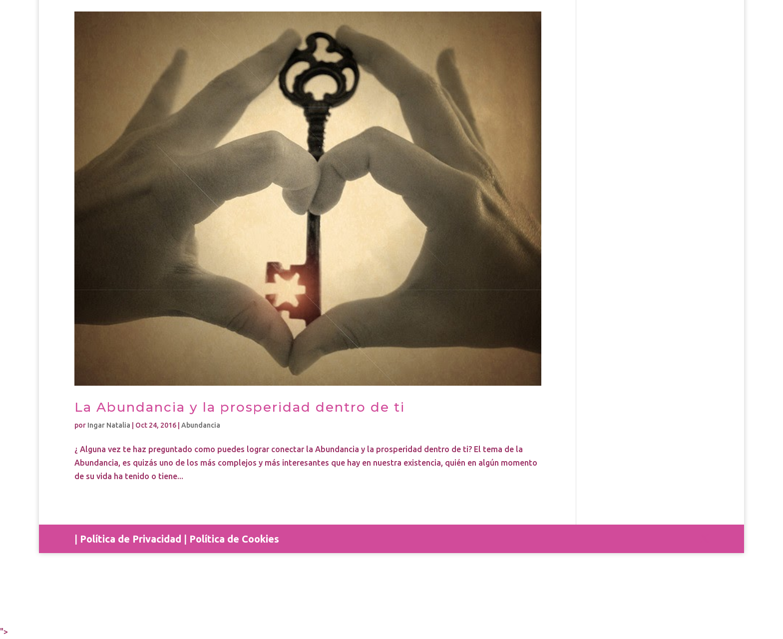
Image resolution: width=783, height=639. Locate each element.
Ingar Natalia (108, 425)
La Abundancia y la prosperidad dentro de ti (239, 407)
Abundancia (200, 425)
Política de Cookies (234, 539)
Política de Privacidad (130, 539)
